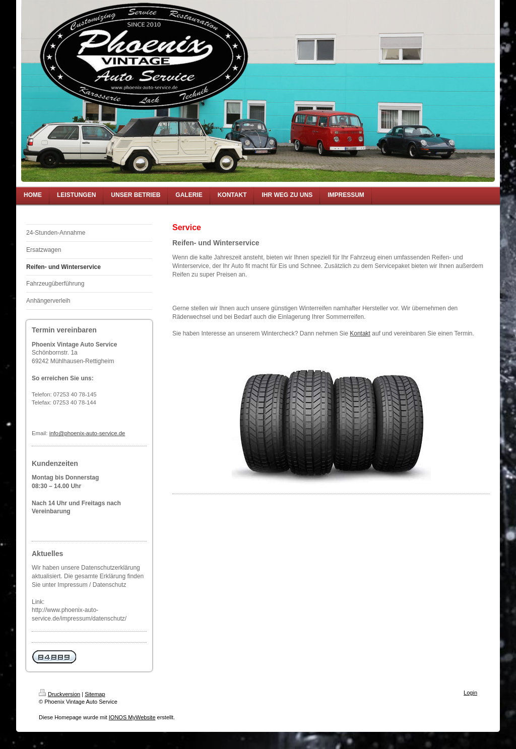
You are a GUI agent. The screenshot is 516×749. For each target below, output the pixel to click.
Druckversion (59, 694)
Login (470, 693)
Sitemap (95, 694)
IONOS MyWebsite (132, 717)
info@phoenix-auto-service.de (87, 433)
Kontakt (360, 333)
